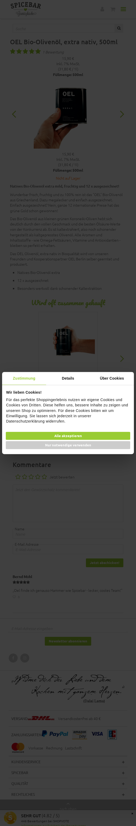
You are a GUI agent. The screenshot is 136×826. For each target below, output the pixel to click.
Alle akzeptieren (68, 435)
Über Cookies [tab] (112, 378)
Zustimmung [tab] (24, 378)
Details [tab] (68, 378)
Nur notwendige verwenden (68, 445)
